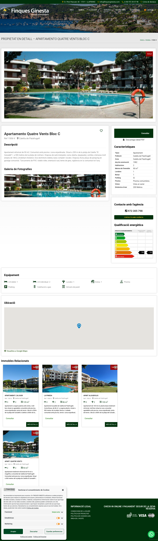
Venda (81, 10)
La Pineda (48, 396)
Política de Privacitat (39, 537)
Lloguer (94, 10)
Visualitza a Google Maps (16, 351)
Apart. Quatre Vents (13, 461)
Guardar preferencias (54, 531)
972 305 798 (134, 210)
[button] (63, 490)
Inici (72, 10)
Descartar (34, 531)
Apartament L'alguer (14, 396)
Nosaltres (120, 10)
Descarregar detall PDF (134, 140)
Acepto (13, 531)
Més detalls (32, 424)
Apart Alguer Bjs (90, 396)
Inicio (142, 40)
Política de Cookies (33, 508)
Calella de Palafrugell (28, 138)
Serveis (107, 10)
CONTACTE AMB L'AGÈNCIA (133, 217)
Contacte (134, 10)
